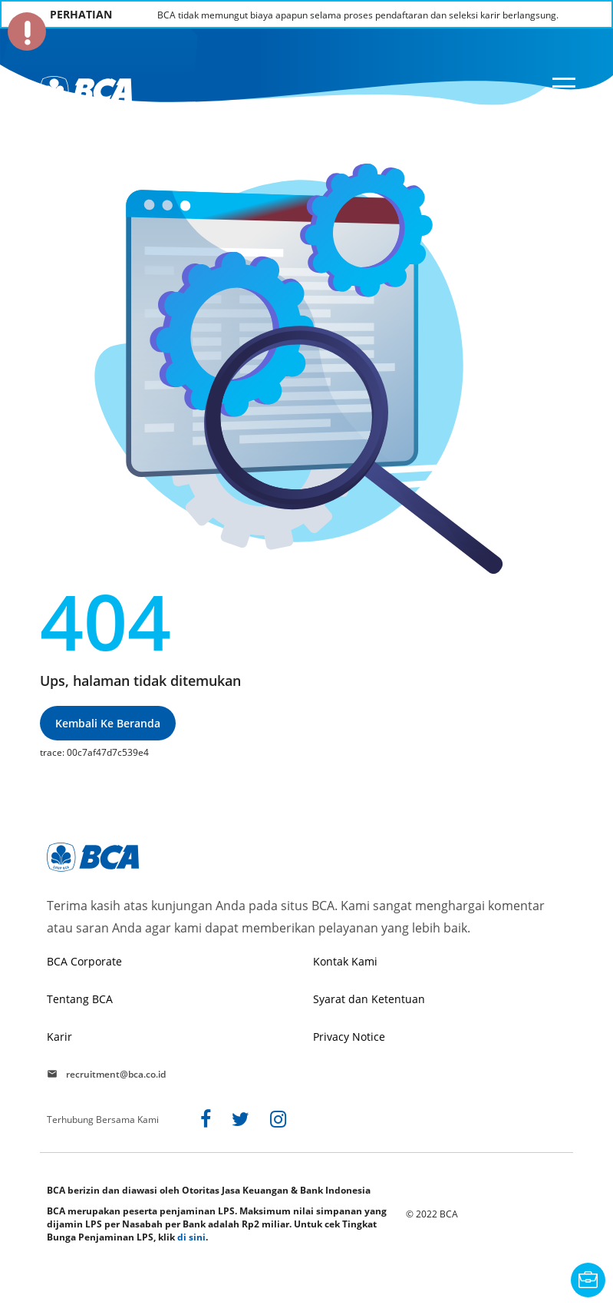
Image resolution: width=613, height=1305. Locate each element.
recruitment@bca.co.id (116, 1073)
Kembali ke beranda (107, 723)
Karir (59, 1036)
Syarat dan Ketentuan (369, 999)
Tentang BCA (80, 999)
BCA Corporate (84, 961)
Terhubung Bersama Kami (103, 1119)
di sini (191, 1237)
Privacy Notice (349, 1036)
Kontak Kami (345, 961)
